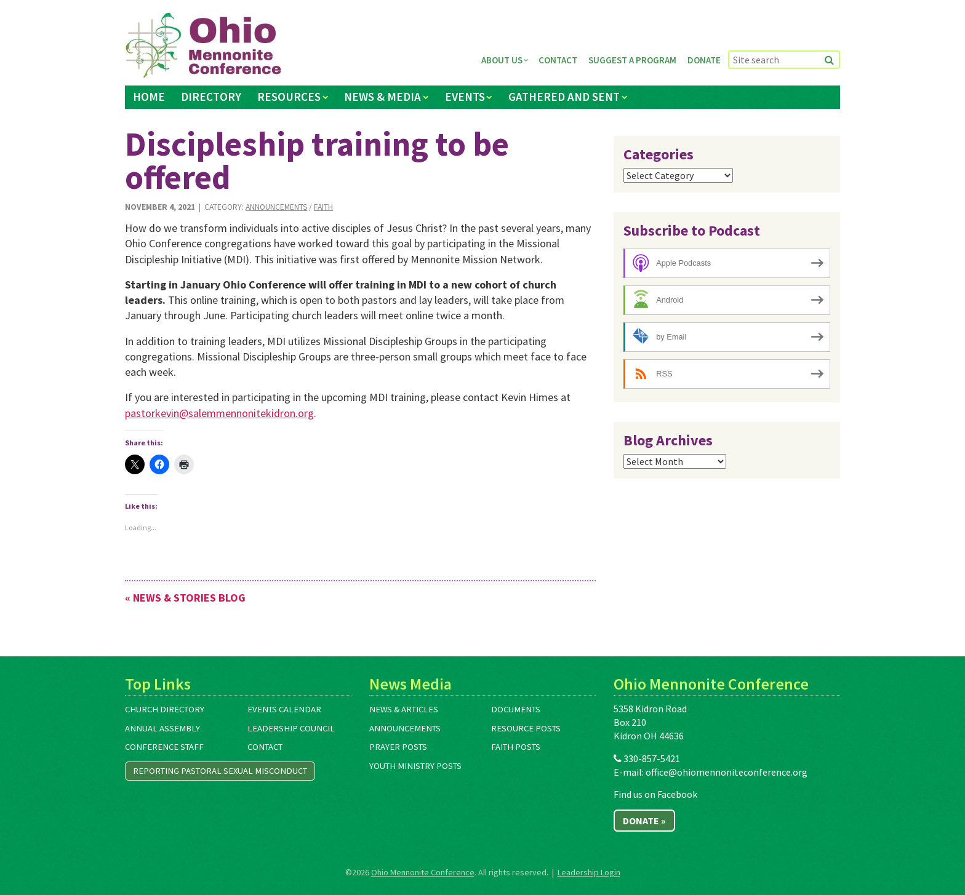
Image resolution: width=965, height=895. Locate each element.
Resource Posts (526, 728)
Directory (211, 96)
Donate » (644, 820)
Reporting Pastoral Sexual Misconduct (220, 770)
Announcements (276, 207)
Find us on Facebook (655, 794)
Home (149, 96)
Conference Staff (164, 746)
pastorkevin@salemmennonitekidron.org (219, 413)
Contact (558, 60)
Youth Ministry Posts (415, 765)
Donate (704, 60)
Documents (515, 709)
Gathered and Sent (564, 96)
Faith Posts (515, 746)
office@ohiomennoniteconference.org (726, 772)
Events (465, 96)
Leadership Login (589, 872)
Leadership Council (291, 728)
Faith (323, 207)
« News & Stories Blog (185, 598)
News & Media (382, 96)
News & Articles (403, 709)
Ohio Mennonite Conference (422, 872)
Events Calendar (284, 709)
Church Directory (164, 709)
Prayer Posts (398, 746)
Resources (289, 96)
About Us (502, 60)
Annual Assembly (162, 728)
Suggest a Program (632, 60)
